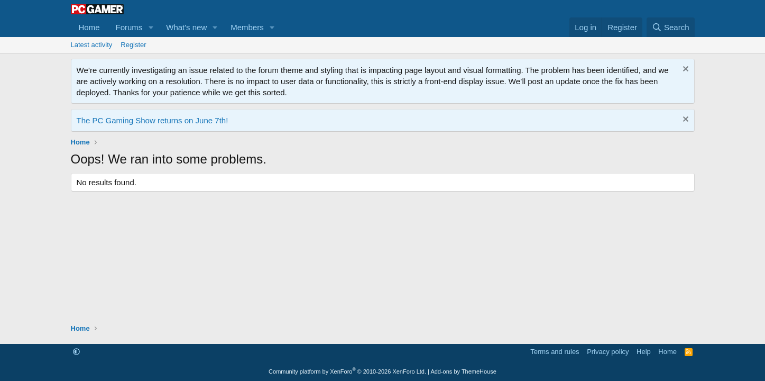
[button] (150, 27)
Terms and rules (554, 352)
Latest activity (92, 45)
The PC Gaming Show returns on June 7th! (152, 120)
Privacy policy (608, 352)
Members (247, 27)
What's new (186, 27)
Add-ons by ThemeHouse (463, 371)
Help (644, 352)
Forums (129, 27)
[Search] (671, 27)
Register (133, 45)
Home (89, 27)
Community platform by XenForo (347, 371)
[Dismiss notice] (684, 70)
